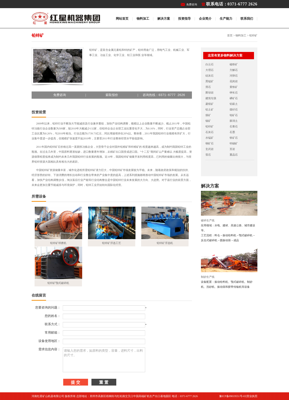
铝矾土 (234, 103)
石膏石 (234, 126)
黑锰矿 (209, 81)
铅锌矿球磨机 (58, 243)
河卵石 (234, 75)
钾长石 (234, 92)
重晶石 (234, 154)
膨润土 (234, 120)
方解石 (234, 70)
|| (111, 95)
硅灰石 (209, 75)
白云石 (209, 64)
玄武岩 (209, 149)
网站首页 (122, 18)
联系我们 (246, 18)
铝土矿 (209, 109)
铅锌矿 (209, 126)
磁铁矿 (234, 64)
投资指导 (184, 18)
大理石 (209, 70)
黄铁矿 (234, 87)
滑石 (208, 87)
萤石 (208, 154)
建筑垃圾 (210, 98)
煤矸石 (234, 109)
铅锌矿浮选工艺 (111, 243)
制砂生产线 (207, 276)
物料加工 (143, 18)
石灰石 (209, 132)
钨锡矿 (234, 143)
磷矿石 (234, 98)
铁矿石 (234, 137)
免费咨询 (191, 4)
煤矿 (208, 115)
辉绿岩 (209, 92)
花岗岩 (234, 81)
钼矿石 (234, 115)
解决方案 (163, 18)
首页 (230, 35)
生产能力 (226, 18)
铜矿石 (209, 143)
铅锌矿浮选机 (165, 243)
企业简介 (205, 18)
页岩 (232, 149)
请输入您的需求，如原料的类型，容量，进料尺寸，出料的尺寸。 (104, 359)
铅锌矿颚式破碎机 (58, 283)
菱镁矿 (209, 103)
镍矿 (208, 120)
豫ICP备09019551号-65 (232, 396)
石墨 (232, 132)
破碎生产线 (207, 220)
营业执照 (252, 396)
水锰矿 (209, 137)
